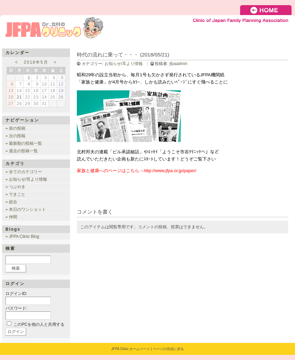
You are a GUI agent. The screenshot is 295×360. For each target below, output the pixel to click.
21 (19, 97)
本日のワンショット (27, 209)
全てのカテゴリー (25, 171)
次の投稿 (17, 135)
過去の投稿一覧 (23, 151)
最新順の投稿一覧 (25, 143)
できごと (17, 194)
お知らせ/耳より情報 (124, 63)
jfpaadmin (178, 63)
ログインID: (16, 293)
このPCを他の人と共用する (38, 324)
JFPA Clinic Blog (24, 236)
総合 (13, 202)
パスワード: (16, 308)
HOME (267, 10)
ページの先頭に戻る (168, 349)
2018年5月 (36, 62)
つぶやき (17, 186)
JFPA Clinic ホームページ (130, 349)
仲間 (13, 217)
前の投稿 (17, 128)
